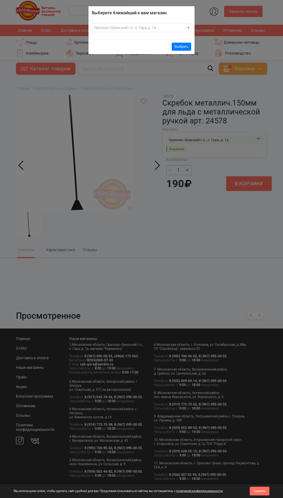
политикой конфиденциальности (199, 491)
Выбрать (181, 47)
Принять (260, 491)
